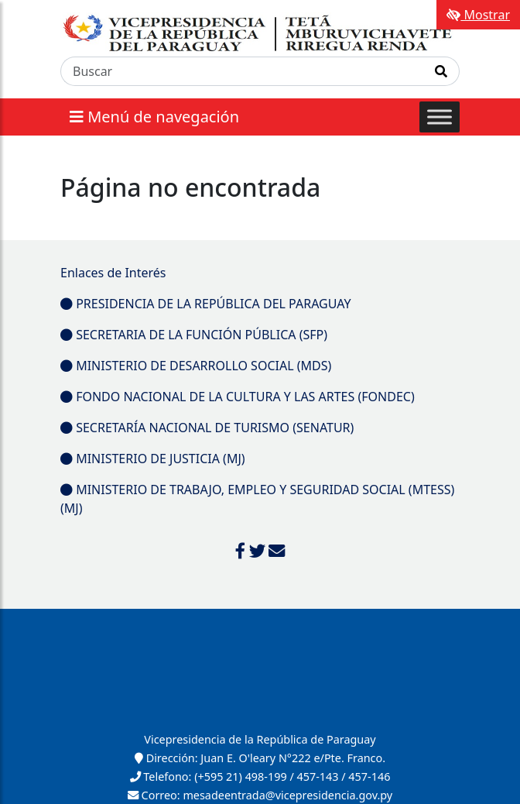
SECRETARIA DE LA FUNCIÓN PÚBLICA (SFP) (193, 334)
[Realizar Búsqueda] (441, 71)
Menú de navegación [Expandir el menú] (154, 116)
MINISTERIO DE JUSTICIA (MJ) (152, 458)
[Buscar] (242, 71)
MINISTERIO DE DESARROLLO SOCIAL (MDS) (195, 365)
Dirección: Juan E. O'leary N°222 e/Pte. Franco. (260, 758)
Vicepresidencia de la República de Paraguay (259, 739)
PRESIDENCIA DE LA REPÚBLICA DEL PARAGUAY (205, 303)
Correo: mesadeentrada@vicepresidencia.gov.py (260, 795)
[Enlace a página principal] (260, 33)
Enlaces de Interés (113, 272)
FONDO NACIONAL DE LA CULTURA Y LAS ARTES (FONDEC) (237, 396)
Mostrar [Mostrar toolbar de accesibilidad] (478, 14)
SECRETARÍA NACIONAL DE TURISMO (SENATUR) (207, 427)
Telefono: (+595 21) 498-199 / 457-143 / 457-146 (260, 776)
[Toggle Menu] (439, 117)
